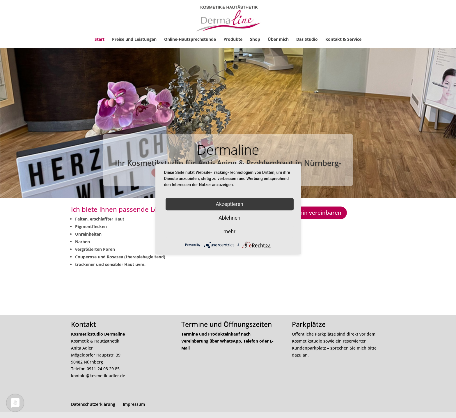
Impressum (134, 404)
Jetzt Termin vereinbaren (308, 212)
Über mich (278, 39)
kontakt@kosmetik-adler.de (98, 375)
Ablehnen (229, 218)
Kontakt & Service (343, 39)
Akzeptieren (229, 204)
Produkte (232, 39)
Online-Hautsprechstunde (190, 39)
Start (99, 39)
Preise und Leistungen (134, 39)
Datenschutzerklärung (93, 404)
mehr (229, 231)
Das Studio (307, 39)
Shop (255, 39)
